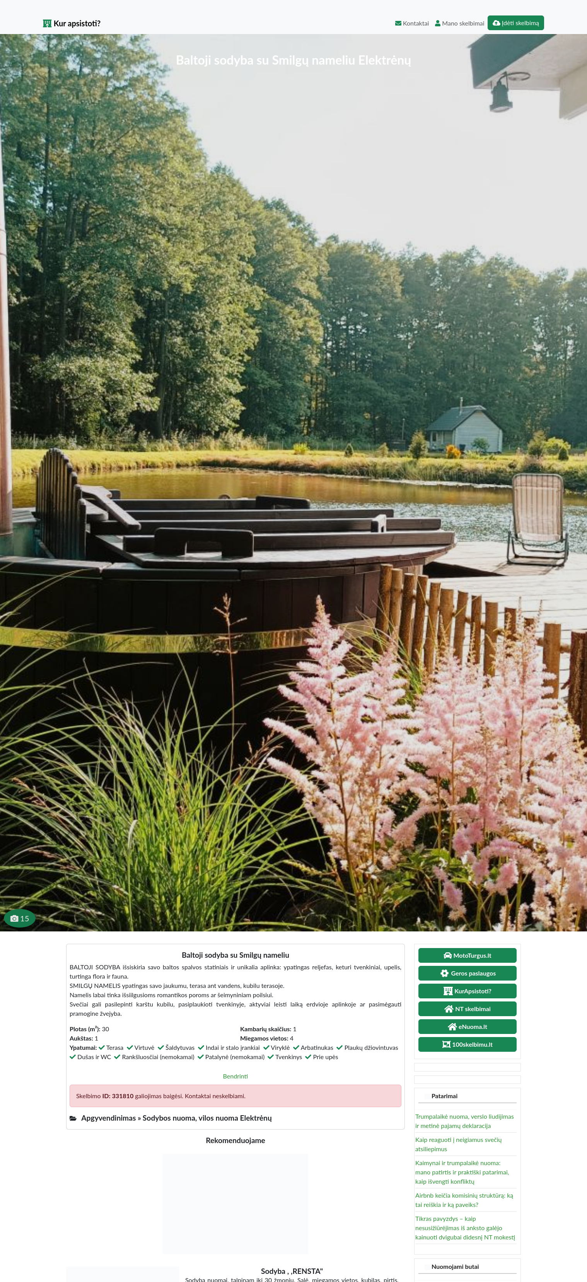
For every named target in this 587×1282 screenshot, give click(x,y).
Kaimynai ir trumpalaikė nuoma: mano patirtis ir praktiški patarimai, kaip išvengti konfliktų (462, 1172)
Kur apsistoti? (72, 23)
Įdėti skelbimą (516, 22)
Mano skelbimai (459, 23)
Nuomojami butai (455, 1266)
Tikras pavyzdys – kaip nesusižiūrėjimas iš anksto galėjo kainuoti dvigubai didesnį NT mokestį (465, 1228)
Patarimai (444, 1095)
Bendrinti (235, 1076)
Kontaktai (412, 23)
